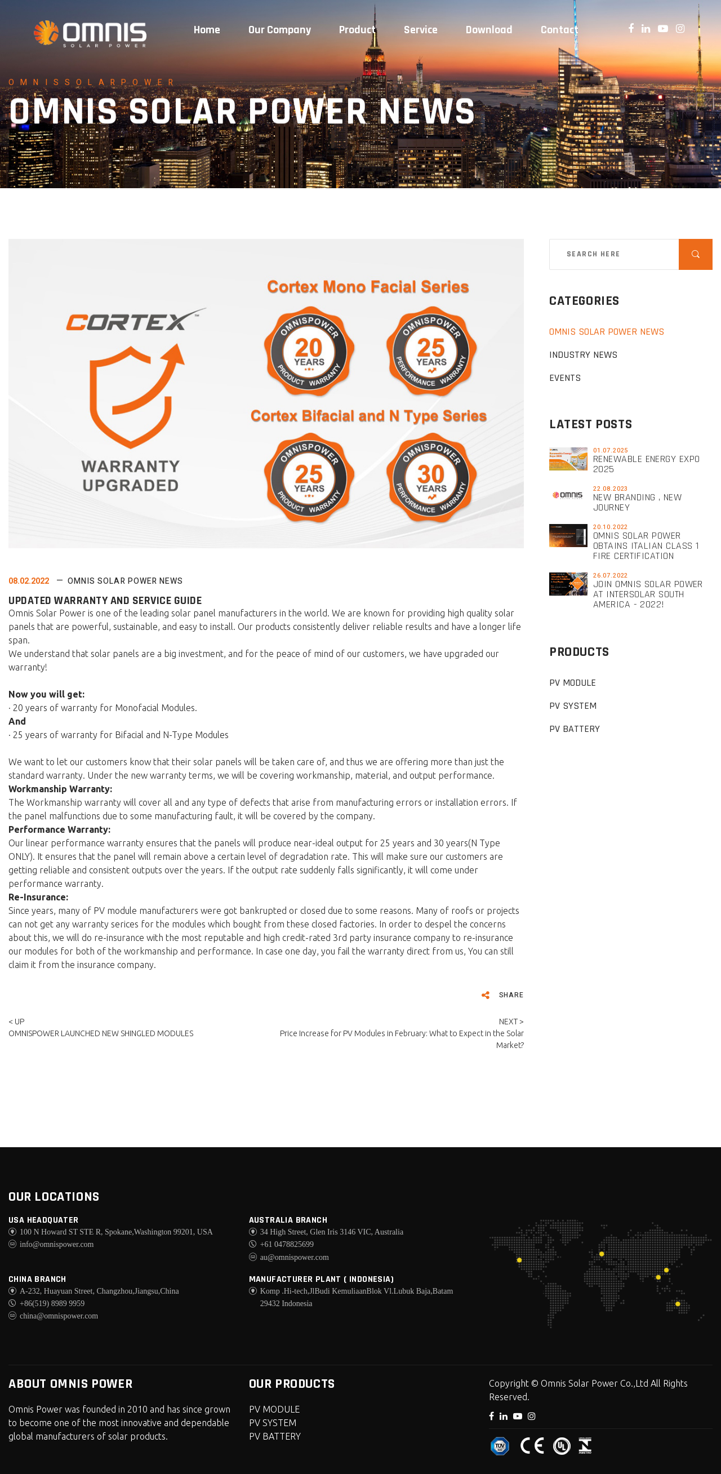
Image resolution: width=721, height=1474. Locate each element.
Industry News (583, 354)
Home (207, 30)
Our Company (279, 30)
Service (421, 30)
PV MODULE (572, 682)
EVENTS (565, 377)
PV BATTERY (574, 728)
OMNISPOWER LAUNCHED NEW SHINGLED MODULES (100, 1033)
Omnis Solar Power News (125, 581)
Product (357, 30)
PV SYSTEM (573, 705)
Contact (559, 30)
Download (489, 30)
